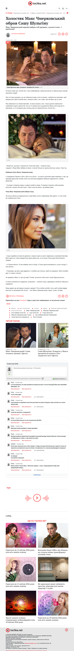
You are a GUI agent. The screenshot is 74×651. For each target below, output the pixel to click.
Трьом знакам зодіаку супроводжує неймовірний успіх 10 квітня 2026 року (20, 620)
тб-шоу (36, 308)
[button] (63, 8)
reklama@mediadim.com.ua (31, 643)
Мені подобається (26, 389)
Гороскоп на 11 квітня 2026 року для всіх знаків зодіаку (20, 585)
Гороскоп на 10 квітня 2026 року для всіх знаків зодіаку (52, 619)
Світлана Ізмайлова (18, 33)
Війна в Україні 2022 (38, 13)
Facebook (23, 300)
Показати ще (37, 475)
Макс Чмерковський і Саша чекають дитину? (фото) (18, 352)
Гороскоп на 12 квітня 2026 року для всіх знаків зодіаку (20, 551)
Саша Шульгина (16, 310)
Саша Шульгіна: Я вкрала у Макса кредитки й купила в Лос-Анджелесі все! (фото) (53, 353)
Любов (13, 308)
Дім (8, 42)
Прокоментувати (15, 389)
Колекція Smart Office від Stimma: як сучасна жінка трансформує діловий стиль (53, 552)
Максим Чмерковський (59, 308)
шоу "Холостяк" (25, 308)
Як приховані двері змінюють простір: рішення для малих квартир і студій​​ (51, 586)
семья (45, 308)
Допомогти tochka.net (21, 13)
